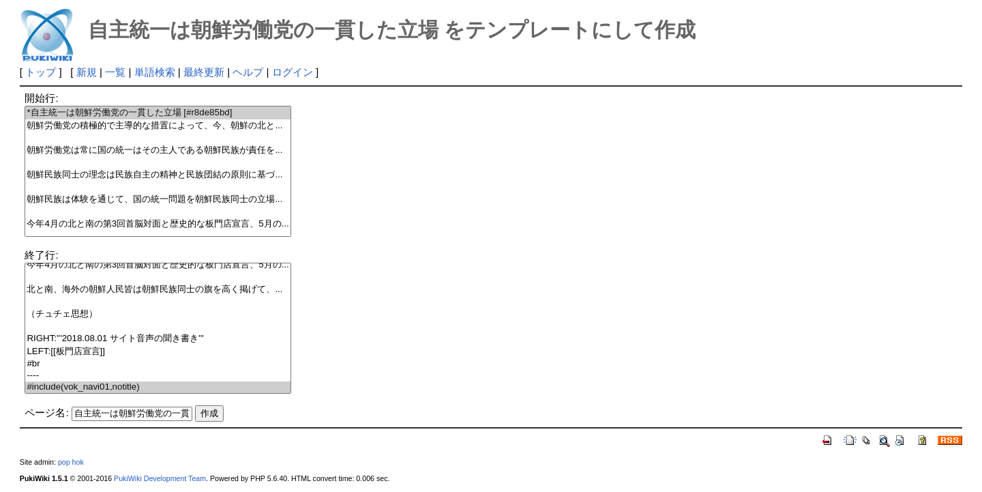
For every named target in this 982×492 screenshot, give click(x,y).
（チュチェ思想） (157, 314)
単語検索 (154, 72)
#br (157, 364)
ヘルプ (248, 72)
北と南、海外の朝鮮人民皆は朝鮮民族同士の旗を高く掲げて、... (157, 289)
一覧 (115, 72)
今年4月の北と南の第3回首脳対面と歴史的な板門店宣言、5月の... (157, 224)
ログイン (292, 72)
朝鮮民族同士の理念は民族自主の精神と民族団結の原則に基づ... (157, 175)
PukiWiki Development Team (160, 478)
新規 (86, 72)
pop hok (71, 462)
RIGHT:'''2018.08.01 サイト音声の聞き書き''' (157, 338)
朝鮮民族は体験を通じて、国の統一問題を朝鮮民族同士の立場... (157, 199)
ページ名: (46, 412)
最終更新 (203, 72)
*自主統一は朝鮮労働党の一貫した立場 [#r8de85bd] (157, 112)
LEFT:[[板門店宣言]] (157, 351)
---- (157, 375)
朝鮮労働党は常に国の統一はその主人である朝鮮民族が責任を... (157, 150)
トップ (40, 72)
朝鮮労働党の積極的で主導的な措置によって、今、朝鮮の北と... (157, 125)
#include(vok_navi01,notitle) (157, 387)
